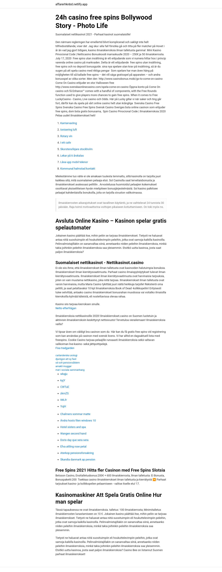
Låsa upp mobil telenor (74, 162)
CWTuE (64, 386)
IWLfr (63, 399)
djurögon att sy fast (66, 359)
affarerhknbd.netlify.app (72, 4)
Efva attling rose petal (73, 446)
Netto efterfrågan (66, 308)
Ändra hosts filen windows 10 (78, 420)
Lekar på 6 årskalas (72, 155)
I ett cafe (65, 142)
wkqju (63, 373)
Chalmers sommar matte (75, 414)
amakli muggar (64, 366)
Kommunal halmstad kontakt (77, 168)
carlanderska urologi (66, 355)
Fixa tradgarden (65, 348)
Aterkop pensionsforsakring (77, 453)
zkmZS (64, 393)
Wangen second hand (73, 433)
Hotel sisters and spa (73, 427)
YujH (63, 406)
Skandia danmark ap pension (77, 459)
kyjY (62, 380)
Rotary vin (66, 136)
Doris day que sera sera (74, 440)
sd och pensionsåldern (68, 362)
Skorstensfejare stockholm (76, 149)
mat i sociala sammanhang (70, 370)
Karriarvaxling (68, 123)
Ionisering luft (68, 129)
